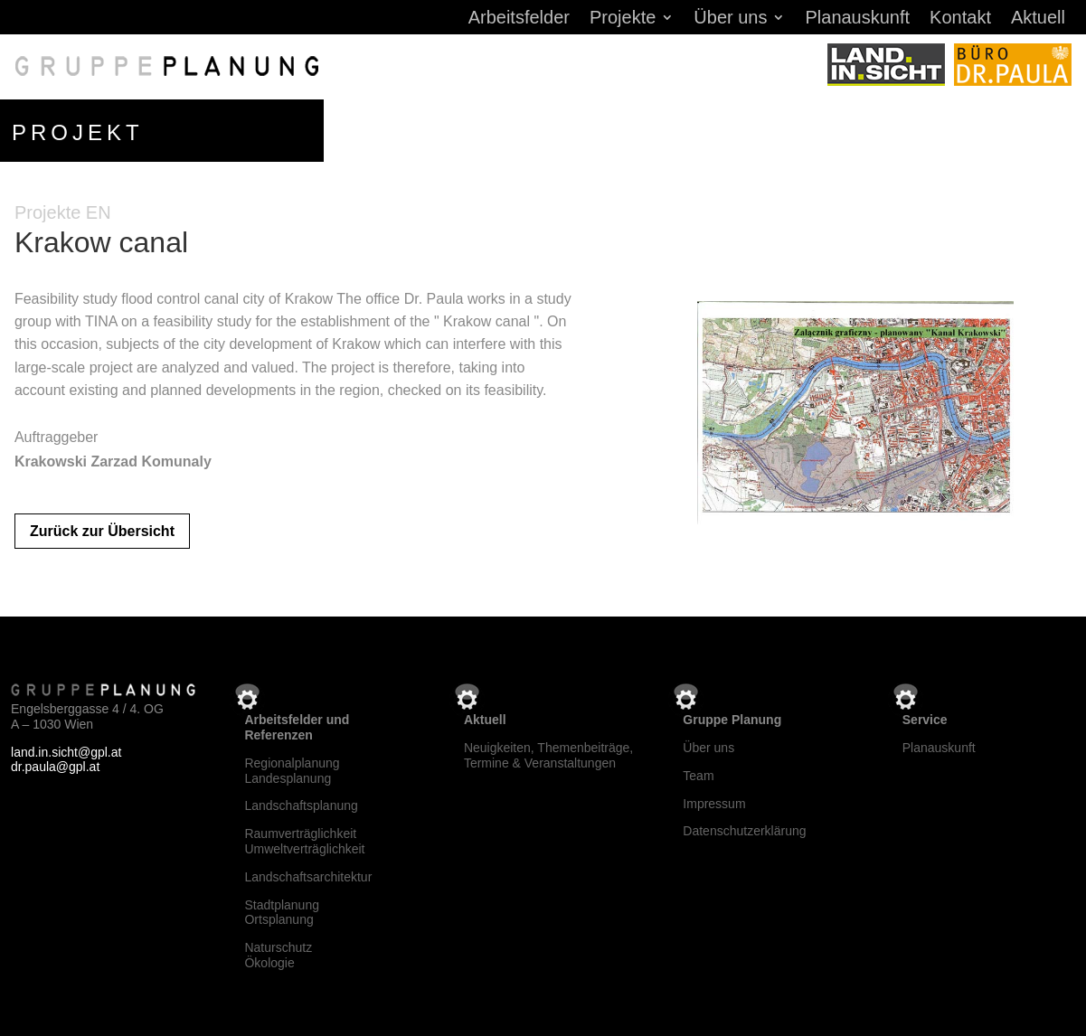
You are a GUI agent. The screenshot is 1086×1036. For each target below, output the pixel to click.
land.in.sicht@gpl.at (66, 752)
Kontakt (960, 19)
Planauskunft (857, 19)
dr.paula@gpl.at (55, 766)
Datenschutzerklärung (744, 831)
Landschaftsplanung (300, 805)
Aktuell (1038, 19)
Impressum (714, 803)
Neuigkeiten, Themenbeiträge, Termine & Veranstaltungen (548, 755)
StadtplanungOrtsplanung (281, 913)
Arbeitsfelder (519, 19)
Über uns (730, 19)
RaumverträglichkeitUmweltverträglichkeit (304, 841)
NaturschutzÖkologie (278, 955)
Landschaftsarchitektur (308, 877)
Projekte (623, 19)
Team (698, 775)
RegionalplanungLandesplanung (291, 771)
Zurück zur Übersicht (102, 531)
